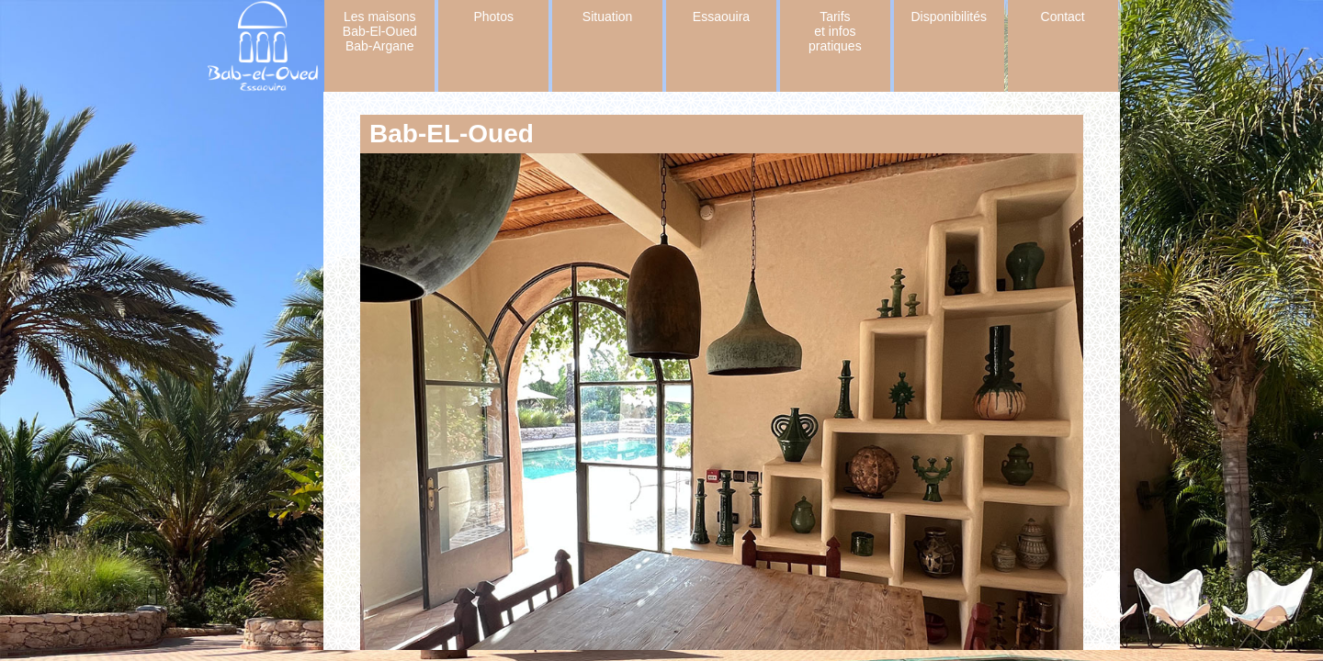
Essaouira (721, 16)
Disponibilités (949, 16)
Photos (493, 16)
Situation (607, 16)
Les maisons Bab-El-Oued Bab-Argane (380, 31)
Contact (1063, 16)
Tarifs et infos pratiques (835, 31)
